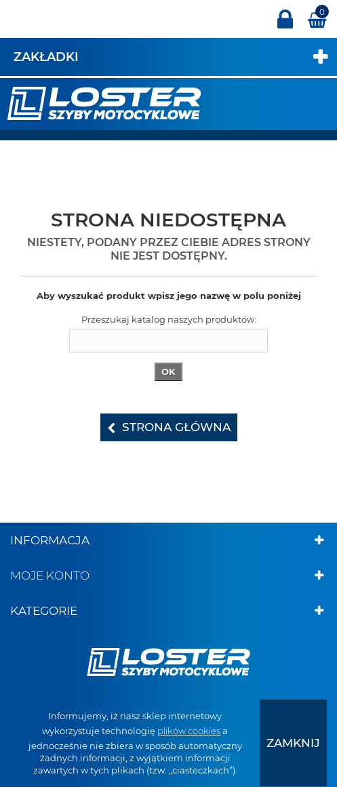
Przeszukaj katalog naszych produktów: (168, 319)
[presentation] (293, 743)
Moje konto (50, 575)
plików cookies (188, 730)
